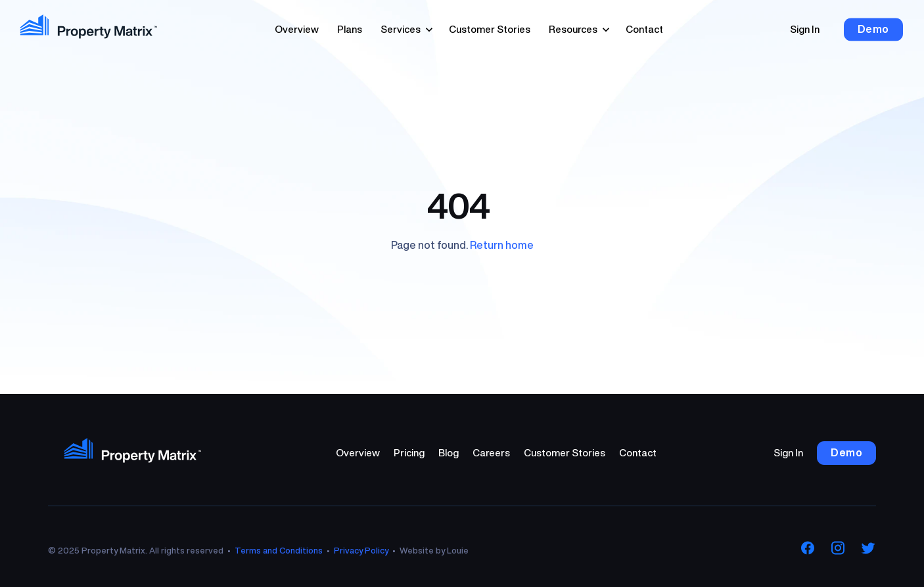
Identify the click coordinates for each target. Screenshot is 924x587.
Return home (502, 245)
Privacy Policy (361, 550)
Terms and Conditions (279, 550)
